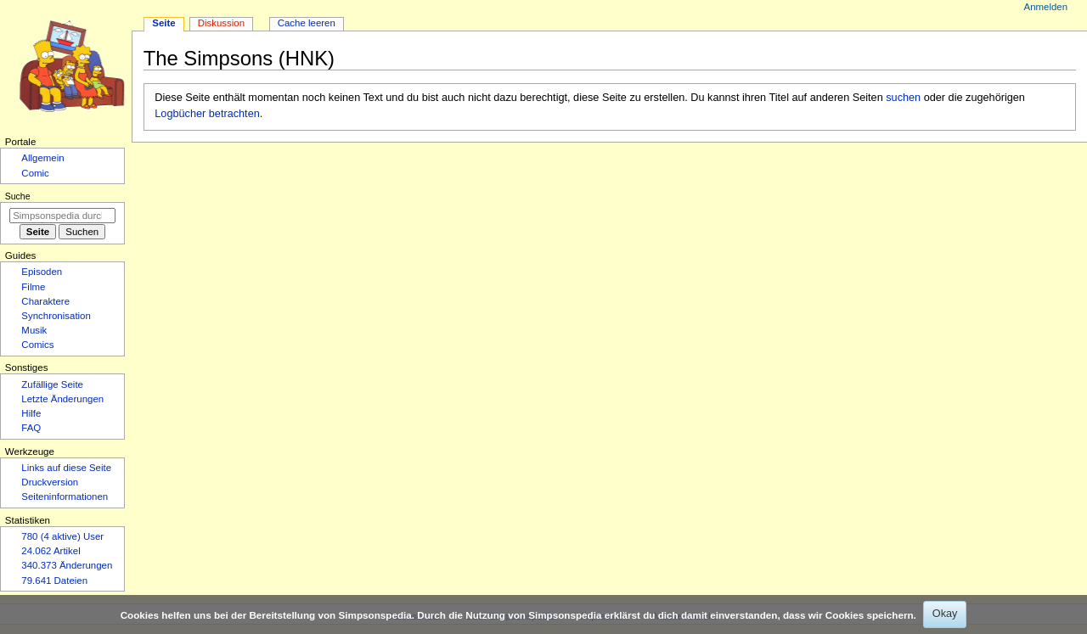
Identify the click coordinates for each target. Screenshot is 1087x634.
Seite (163, 23)
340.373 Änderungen (66, 565)
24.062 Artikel (50, 551)
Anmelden (1046, 7)
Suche (18, 196)
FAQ (31, 428)
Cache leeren (306, 23)
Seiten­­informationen (64, 496)
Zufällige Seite (52, 384)
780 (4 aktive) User (62, 536)
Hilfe (31, 413)
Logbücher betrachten (207, 114)
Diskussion (221, 23)
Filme (33, 287)
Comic (34, 173)
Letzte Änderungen (62, 399)
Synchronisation (56, 316)
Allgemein (42, 158)
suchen (903, 98)
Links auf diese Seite (66, 468)
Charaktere (45, 301)
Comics (37, 344)
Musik (34, 330)
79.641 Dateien (54, 580)
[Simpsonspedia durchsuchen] (62, 215)
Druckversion (49, 482)
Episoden (41, 272)
